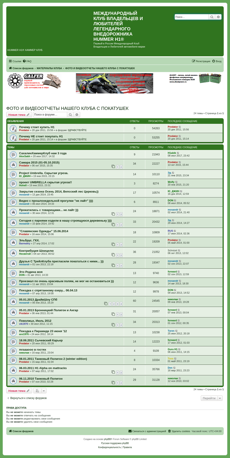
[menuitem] (26, 61)
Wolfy (171, 182)
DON (170, 200)
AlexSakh (24, 156)
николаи (173, 299)
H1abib (172, 153)
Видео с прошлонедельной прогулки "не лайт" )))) (56, 200)
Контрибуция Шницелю (36, 250)
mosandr (24, 194)
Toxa (170, 358)
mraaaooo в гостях (32, 349)
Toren (171, 330)
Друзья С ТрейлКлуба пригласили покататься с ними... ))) (61, 261)
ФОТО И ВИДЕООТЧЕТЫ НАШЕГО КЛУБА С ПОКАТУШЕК (67, 108)
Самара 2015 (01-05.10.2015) (39, 162)
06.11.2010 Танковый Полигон (40, 378)
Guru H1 (172, 349)
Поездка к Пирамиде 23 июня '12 (43, 331)
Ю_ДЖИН (25, 176)
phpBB (107, 439)
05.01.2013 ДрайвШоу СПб (38, 299)
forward (172, 271)
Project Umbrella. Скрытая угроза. (43, 173)
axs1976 (24, 334)
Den (170, 367)
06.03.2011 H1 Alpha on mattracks (43, 368)
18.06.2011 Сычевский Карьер (41, 340)
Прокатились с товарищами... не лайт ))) (48, 210)
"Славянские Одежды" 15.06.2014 (43, 231)
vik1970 (23, 323)
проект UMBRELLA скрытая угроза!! (45, 182)
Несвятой (25, 253)
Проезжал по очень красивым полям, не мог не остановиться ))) (66, 281)
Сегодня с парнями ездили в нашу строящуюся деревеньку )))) (65, 220)
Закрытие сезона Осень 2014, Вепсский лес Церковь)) (58, 191)
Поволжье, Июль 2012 (35, 320)
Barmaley (24, 243)
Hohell (23, 185)
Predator (24, 130)
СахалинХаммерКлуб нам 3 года (42, 153)
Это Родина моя (30, 272)
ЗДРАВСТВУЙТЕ (77, 130)
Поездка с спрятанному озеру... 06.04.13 (48, 290)
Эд (169, 172)
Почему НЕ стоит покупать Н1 (41, 136)
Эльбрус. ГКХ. (29, 240)
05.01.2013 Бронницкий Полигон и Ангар (48, 310)
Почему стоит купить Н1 (37, 127)
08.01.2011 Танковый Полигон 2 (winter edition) (53, 359)
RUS (170, 230)
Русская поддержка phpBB (115, 443)
